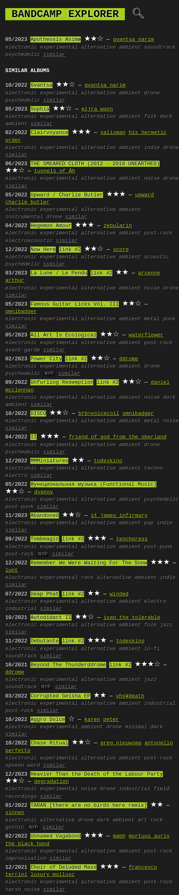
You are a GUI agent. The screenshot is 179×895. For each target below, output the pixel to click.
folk (150, 116)
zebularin (117, 226)
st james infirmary (119, 515)
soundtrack (159, 47)
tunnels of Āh (54, 171)
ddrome (128, 359)
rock (87, 577)
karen (92, 719)
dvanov (43, 492)
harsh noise (22, 889)
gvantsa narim (133, 39)
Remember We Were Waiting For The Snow (88, 563)
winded (119, 594)
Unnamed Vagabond (55, 836)
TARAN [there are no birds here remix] (88, 805)
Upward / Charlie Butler (66, 195)
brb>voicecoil (98, 413)
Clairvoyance (49, 132)
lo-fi (152, 649)
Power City (46, 359)
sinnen (14, 812)
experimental (59, 47)
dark (156, 727)
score (120, 249)
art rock (150, 820)
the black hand (27, 844)
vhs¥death (130, 696)
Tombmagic (44, 539)
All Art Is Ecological (63, 335)
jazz (166, 625)
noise (152, 178)
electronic (21, 47)
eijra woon (97, 109)
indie (152, 147)
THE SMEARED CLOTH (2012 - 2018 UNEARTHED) (95, 164)
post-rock (158, 233)
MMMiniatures (49, 461)
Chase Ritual (49, 743)
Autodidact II (50, 617)
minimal (136, 727)
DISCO (38, 413)
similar (54, 54)
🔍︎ (138, 14)
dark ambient (116, 820)
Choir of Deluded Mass (63, 867)
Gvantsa (41, 85)
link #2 (70, 249)
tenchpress (131, 539)
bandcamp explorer (65, 14)
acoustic (156, 257)
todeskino (108, 461)
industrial (21, 608)
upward (144, 195)
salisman (112, 132)
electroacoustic (29, 240)
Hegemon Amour (50, 226)
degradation (51, 781)
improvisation (25, 858)
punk (169, 319)
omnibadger (21, 311)
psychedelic (22, 54)
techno (153, 468)
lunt (11, 570)
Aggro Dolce (47, 719)
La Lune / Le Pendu (58, 273)
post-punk (19, 506)
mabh (119, 836)
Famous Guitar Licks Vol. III (74, 304)
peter (111, 719)
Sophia (39, 109)
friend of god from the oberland (117, 437)
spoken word (22, 765)
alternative (98, 47)
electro (16, 475)
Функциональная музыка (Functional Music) (93, 484)
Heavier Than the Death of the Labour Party (96, 774)
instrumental (24, 217)
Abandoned (44, 515)
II (33, 437)
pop (148, 523)
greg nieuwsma (120, 743)
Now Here (42, 249)
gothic (14, 827)
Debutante (44, 641)
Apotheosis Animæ (55, 39)
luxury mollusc (52, 874)
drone (152, 93)
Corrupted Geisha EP (60, 696)
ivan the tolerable (131, 617)
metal (152, 319)
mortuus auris (148, 836)
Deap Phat (44, 594)
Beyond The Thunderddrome (68, 665)
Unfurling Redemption (61, 382)
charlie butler (27, 202)
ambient (130, 47)
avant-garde (22, 350)
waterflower (145, 335)
